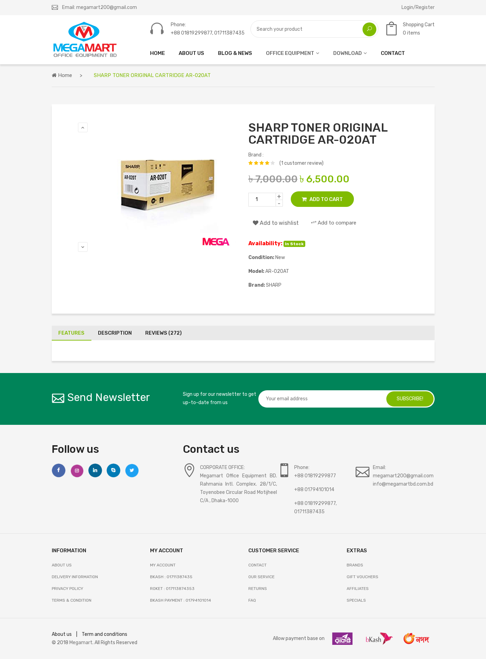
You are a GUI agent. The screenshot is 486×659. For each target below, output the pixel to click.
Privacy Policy (67, 588)
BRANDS (355, 565)
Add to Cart (322, 199)
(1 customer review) (301, 163)
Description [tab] (115, 333)
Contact (257, 565)
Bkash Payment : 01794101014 (180, 600)
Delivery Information (75, 576)
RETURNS (257, 588)
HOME (157, 53)
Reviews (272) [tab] (165, 333)
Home (62, 75)
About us (62, 634)
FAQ (252, 600)
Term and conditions (104, 634)
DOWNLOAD (347, 53)
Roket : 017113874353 (172, 588)
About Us (62, 565)
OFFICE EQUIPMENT (290, 53)
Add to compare (333, 223)
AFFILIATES (358, 588)
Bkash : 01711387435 (171, 576)
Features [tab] (72, 333)
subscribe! (410, 399)
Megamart (80, 643)
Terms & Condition (71, 600)
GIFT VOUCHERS (362, 576)
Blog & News (235, 53)
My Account (163, 565)
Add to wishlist (276, 223)
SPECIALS (356, 600)
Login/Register (418, 7)
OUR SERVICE (261, 576)
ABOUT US (191, 53)
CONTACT (393, 53)
